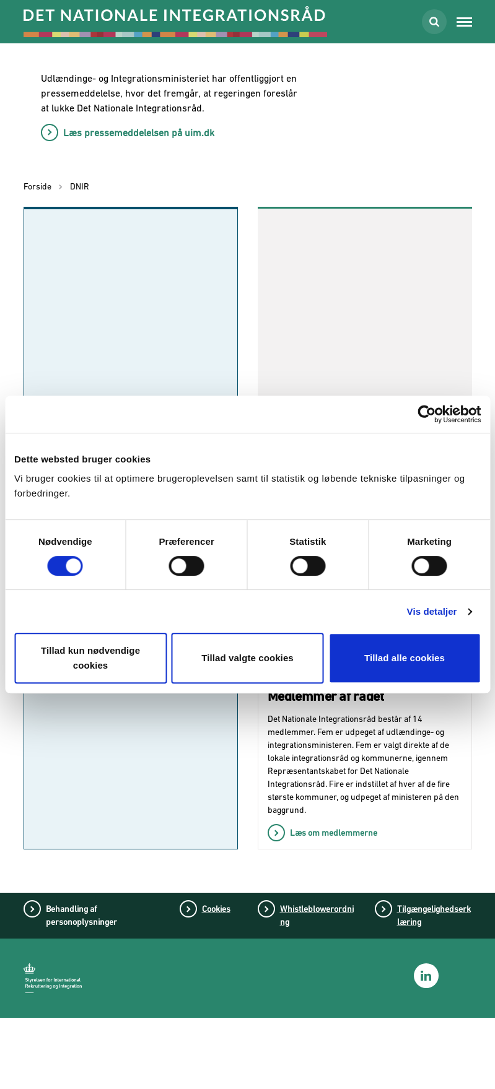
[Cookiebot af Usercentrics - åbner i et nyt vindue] (426, 414)
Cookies (216, 980)
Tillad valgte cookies (247, 658)
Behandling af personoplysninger (81, 986)
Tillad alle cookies (404, 658)
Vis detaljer (432, 611)
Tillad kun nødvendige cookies (90, 657)
